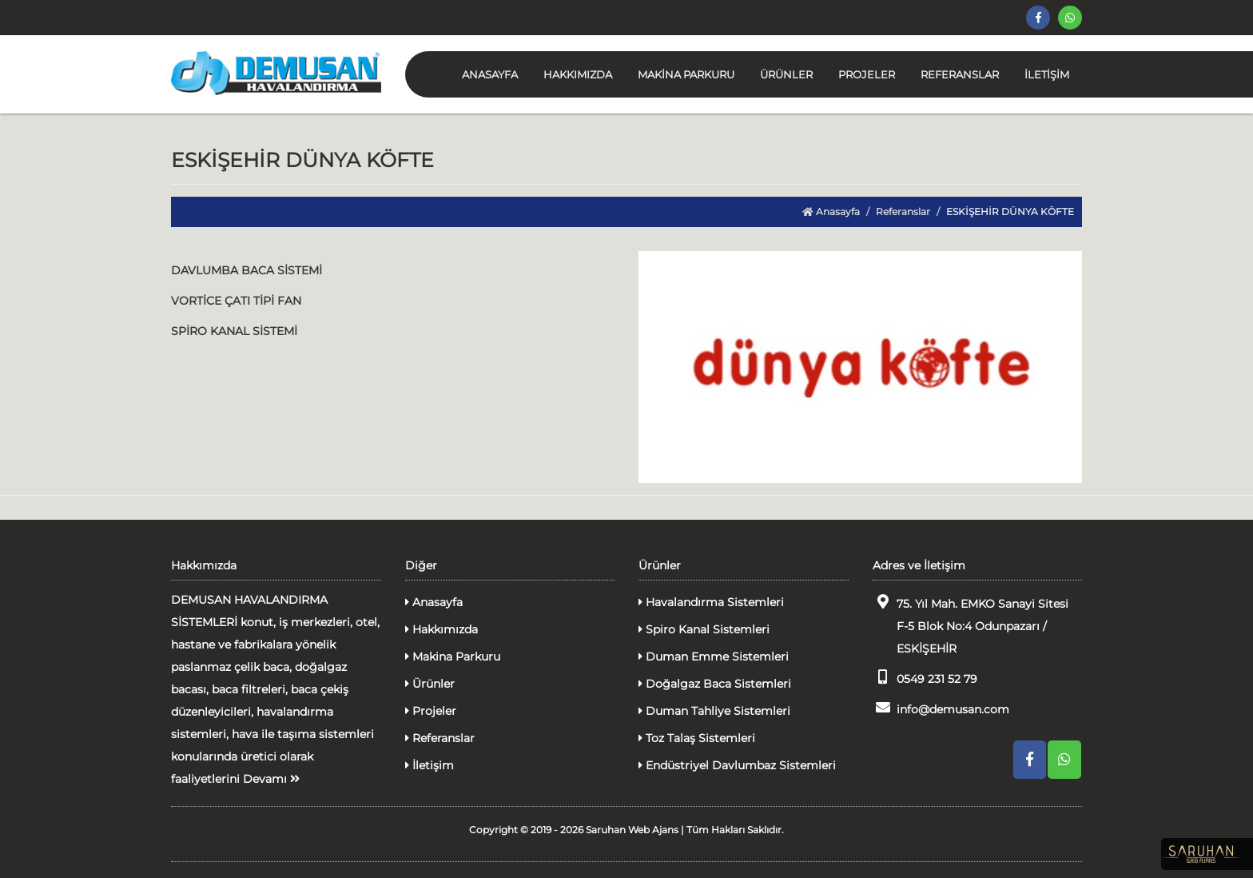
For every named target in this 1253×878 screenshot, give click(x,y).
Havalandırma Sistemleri (711, 602)
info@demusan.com (941, 708)
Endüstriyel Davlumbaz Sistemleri (737, 765)
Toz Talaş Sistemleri (696, 738)
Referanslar (903, 212)
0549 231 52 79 (925, 677)
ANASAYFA (490, 74)
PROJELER (866, 74)
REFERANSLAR (960, 74)
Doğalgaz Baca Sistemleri (714, 683)
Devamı (271, 779)
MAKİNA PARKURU (686, 74)
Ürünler (430, 683)
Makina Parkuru (452, 656)
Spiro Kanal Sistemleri (704, 629)
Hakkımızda (441, 629)
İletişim (429, 765)
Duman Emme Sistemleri (713, 656)
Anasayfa (831, 212)
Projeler (430, 711)
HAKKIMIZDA (577, 74)
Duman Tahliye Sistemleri (714, 711)
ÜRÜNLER (786, 74)
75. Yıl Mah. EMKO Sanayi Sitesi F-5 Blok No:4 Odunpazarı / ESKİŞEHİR (970, 625)
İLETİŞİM (1046, 74)
